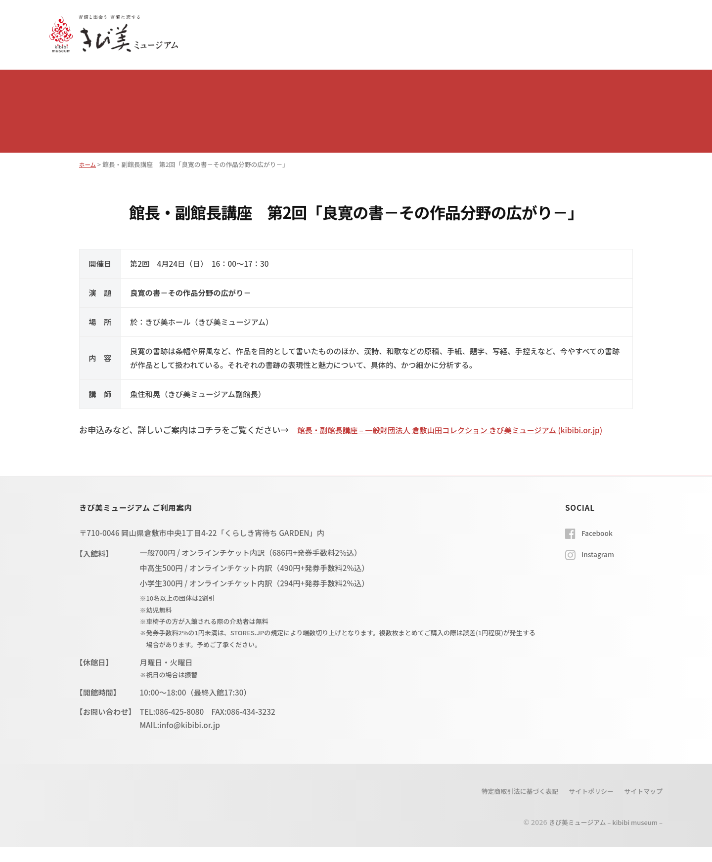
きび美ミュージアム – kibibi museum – (599, 836)
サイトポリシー (584, 806)
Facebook (598, 547)
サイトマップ (641, 806)
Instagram (599, 568)
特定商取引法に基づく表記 (506, 806)
